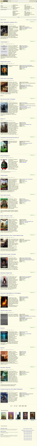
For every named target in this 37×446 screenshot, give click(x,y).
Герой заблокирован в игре (29, 105)
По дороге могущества (25, 394)
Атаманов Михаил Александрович (27, 179)
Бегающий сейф (24, 67)
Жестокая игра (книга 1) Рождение (8, 99)
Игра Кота (3, 328)
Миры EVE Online (30, 15)
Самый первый (24, 47)
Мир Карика (24, 278)
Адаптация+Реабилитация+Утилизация (28, 259)
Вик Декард (23, 122)
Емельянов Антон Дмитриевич (26, 276)
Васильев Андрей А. (25, 296)
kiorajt (23, 239)
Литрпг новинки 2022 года (28, 436)
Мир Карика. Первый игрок (6, 272)
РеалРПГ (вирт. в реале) (27, 200)
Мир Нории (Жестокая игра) (26, 107)
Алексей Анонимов (25, 82)
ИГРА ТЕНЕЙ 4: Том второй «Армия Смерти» (32, 419)
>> (7, 38)
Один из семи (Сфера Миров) (26, 333)
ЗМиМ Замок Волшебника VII (3, 419)
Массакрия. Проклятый (5, 367)
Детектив (18, 12)
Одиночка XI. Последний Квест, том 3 (25, 419)
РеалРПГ (2, 434)
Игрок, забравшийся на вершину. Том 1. (9, 22)
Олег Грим (23, 371)
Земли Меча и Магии (30, 7)
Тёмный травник (4, 175)
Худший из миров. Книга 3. (6, 310)
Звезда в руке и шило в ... (6, 61)
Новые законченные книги (4, 410)
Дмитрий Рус (24, 219)
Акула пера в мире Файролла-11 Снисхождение (11, 293)
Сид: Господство (11, 419)
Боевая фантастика (18, 5)
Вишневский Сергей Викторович (27, 65)
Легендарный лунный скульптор (27, 143)
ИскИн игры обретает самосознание (30, 8)
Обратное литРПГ (18, 8)
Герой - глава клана (30, 12)
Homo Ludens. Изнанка (5, 195)
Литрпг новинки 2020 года (28, 439)
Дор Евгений (24, 351)
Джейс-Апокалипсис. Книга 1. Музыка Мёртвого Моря (12, 235)
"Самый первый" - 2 (5, 41)
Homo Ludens (24, 201)
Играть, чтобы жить (25, 222)
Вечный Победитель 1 (5, 155)
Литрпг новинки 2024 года (28, 433)
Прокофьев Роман (25, 331)
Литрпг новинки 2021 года (28, 438)
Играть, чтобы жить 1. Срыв (6, 215)
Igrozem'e (3, 347)
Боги (30, 5)
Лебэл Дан (23, 198)
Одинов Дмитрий (27, 141)
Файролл (23, 298)
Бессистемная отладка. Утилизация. (8, 254)
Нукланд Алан (24, 392)
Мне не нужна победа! (18, 419)
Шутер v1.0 (3, 118)
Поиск (2, 3)
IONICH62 (23, 314)
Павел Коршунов (24, 102)
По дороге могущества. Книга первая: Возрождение (11, 389)
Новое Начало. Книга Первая (7, 78)
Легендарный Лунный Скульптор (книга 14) (10, 137)
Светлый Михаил (24, 45)
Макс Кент (23, 159)
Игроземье (23, 353)
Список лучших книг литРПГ (27, 428)
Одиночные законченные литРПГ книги (28, 430)
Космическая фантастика (18, 7)
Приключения (18, 15)
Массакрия (23, 373)
